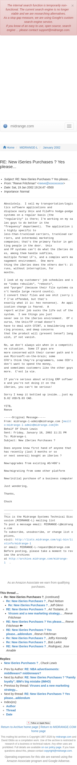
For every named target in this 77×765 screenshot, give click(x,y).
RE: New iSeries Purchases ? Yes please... (35, 621)
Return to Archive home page (19, 727)
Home (8, 147)
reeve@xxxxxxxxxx (51, 183)
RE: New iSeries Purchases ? (26, 609)
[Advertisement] (38, 78)
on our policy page (51, 747)
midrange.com (63, 736)
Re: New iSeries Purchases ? (26, 601)
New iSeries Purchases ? (21, 663)
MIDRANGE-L (29, 147)
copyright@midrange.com (58, 750)
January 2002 (51, 147)
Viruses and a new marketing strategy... (35, 613)
